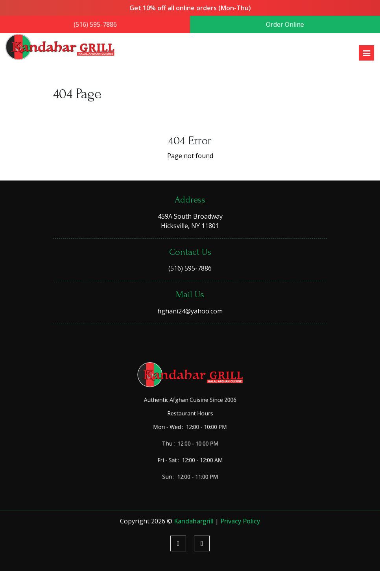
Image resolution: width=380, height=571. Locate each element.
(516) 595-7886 (97, 24)
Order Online (282, 24)
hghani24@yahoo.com (190, 311)
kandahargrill (194, 521)
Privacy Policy (240, 521)
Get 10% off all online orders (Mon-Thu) (190, 8)
